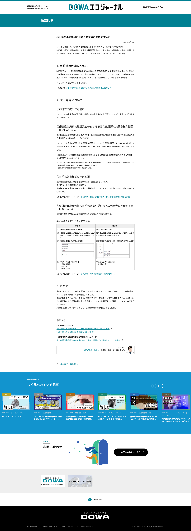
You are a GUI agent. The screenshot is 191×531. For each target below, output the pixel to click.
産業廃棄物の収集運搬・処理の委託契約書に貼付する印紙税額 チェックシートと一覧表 (81, 419)
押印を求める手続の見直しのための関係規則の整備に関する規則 (83, 328)
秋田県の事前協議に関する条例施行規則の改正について (88, 87)
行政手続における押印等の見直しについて (74, 332)
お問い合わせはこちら (131, 452)
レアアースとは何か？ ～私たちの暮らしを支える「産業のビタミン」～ (112, 419)
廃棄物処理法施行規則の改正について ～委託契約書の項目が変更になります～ (144, 419)
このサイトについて (67, 527)
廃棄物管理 (47, 413)
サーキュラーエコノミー (19, 413)
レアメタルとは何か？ (11, 416)
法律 (84, 413)
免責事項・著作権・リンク (50, 527)
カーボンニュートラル (179, 413)
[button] (154, 386)
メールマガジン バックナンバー (85, 527)
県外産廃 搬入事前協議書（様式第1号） (97, 273)
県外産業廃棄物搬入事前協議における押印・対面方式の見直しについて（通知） (89, 340)
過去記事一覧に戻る (69, 363)
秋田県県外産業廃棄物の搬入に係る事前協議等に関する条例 (105, 196)
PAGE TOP (98, 500)
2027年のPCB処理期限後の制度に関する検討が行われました (48, 418)
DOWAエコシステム (91, 350)
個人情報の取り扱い (32, 527)
